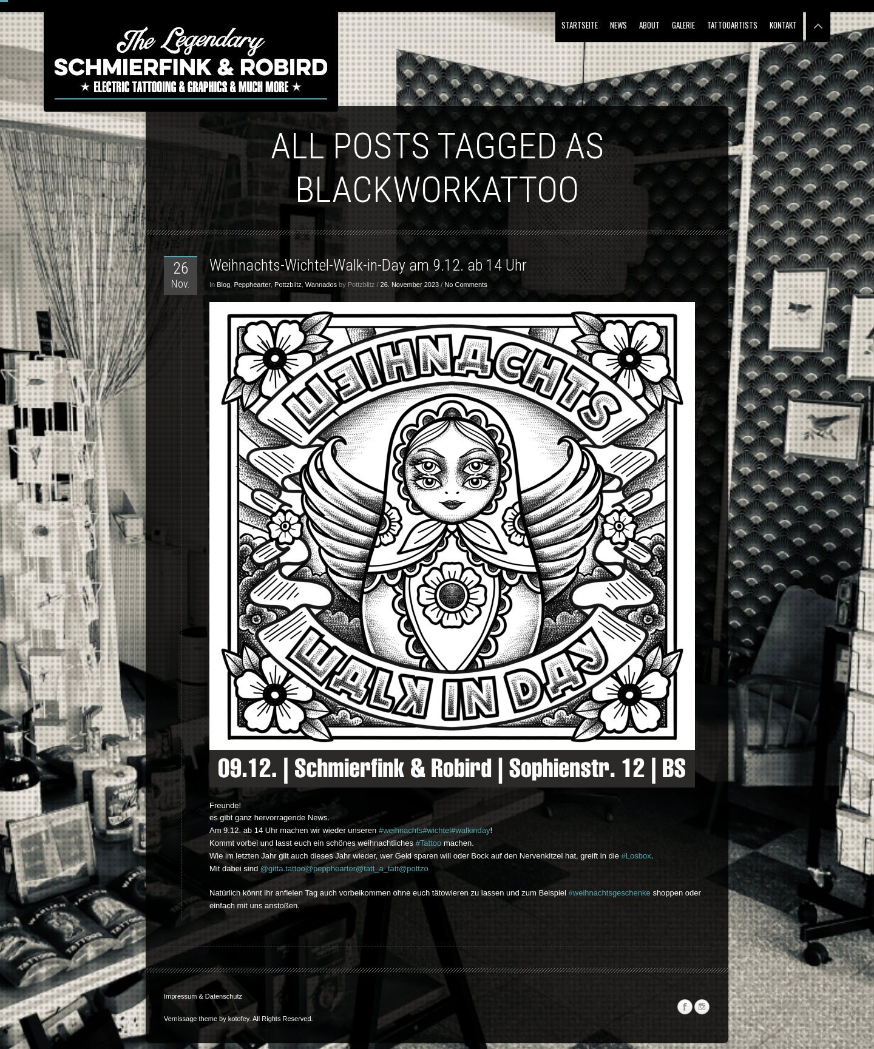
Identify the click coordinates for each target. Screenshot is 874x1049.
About (649, 25)
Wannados (321, 284)
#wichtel (436, 830)
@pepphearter (330, 868)
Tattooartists (732, 25)
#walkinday (470, 830)
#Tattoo (429, 843)
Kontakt (783, 25)
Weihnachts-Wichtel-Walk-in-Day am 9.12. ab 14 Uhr (368, 265)
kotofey (238, 1018)
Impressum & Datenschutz (203, 996)
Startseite (579, 25)
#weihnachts (400, 830)
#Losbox (636, 855)
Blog (223, 284)
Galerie (683, 25)
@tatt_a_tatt (377, 868)
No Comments (465, 284)
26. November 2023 (410, 284)
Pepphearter (252, 284)
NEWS (618, 25)
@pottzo (414, 868)
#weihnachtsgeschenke (610, 892)
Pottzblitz (288, 284)
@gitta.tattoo (282, 868)
